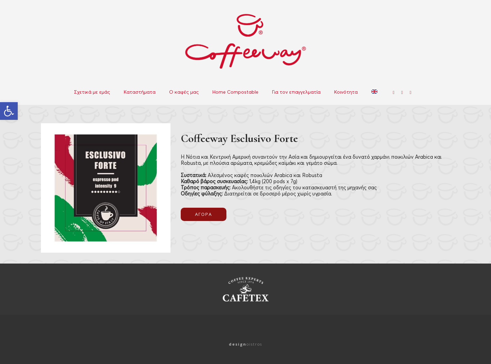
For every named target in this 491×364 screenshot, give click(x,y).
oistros (245, 344)
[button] (9, 111)
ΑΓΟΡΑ (203, 214)
